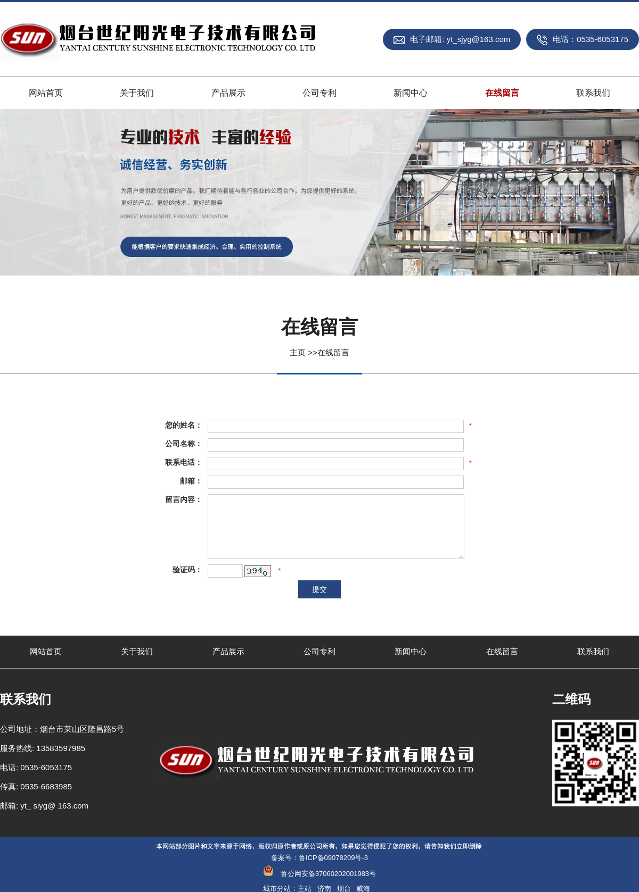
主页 (298, 352)
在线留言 (333, 352)
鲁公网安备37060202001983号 (328, 874)
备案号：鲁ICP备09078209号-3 (319, 858)
